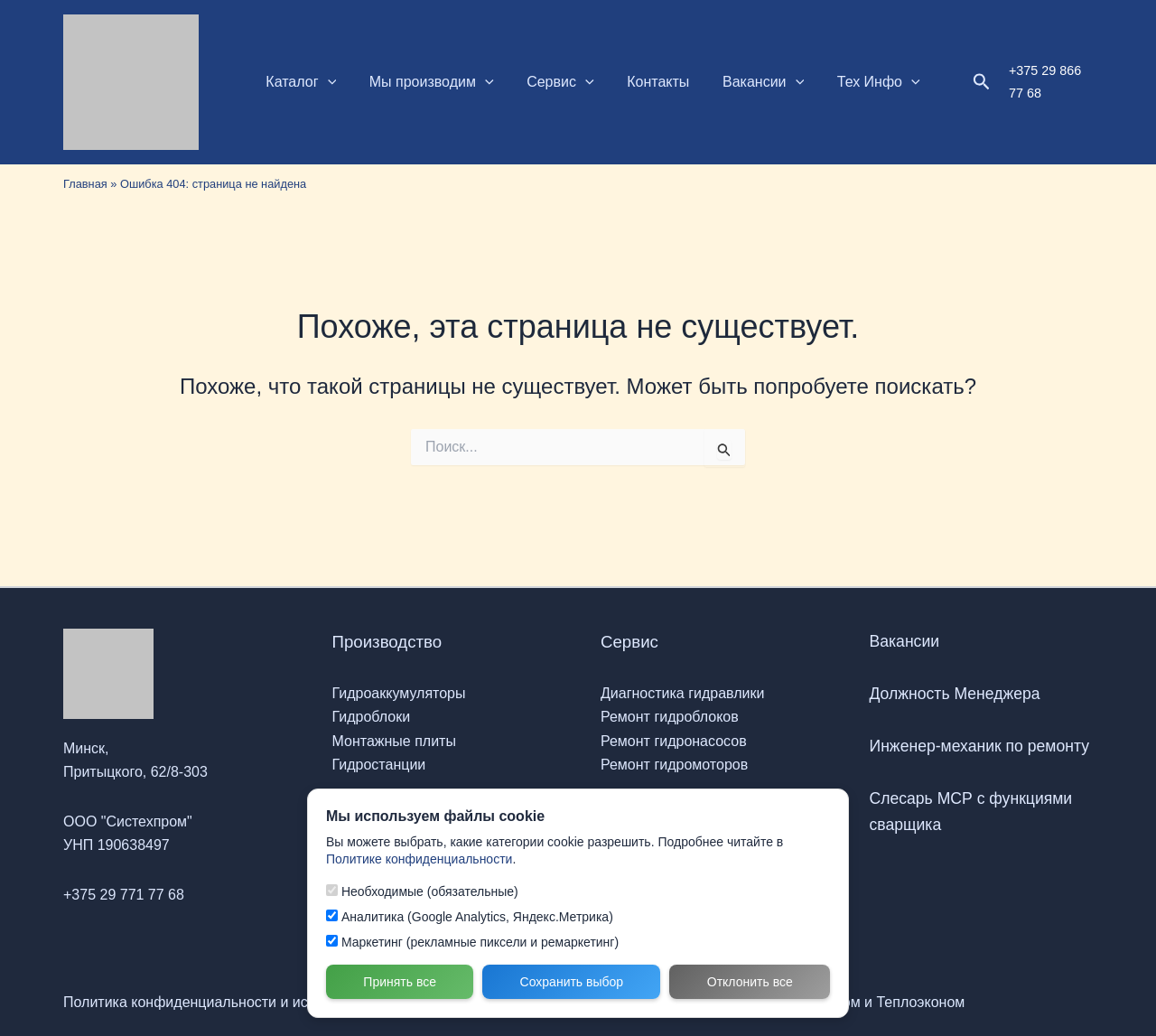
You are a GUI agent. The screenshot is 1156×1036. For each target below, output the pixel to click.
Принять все (399, 982)
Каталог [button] (299, 82)
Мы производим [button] (425, 82)
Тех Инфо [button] (855, 82)
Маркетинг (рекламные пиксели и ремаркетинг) (472, 942)
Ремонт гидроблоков (670, 716)
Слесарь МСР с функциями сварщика (971, 811)
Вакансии (905, 641)
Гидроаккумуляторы (399, 693)
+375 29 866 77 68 (1038, 81)
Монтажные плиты (394, 741)
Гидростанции (379, 764)
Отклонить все (750, 982)
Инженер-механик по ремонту (980, 746)
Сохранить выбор (572, 982)
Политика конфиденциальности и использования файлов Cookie (281, 1002)
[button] (325, 82)
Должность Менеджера (955, 694)
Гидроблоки (371, 716)
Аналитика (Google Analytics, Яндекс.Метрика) (469, 917)
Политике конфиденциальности (419, 859)
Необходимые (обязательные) (422, 891)
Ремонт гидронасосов (674, 741)
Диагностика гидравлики (682, 693)
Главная (85, 184)
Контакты (643, 81)
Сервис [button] (550, 82)
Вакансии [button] (744, 82)
